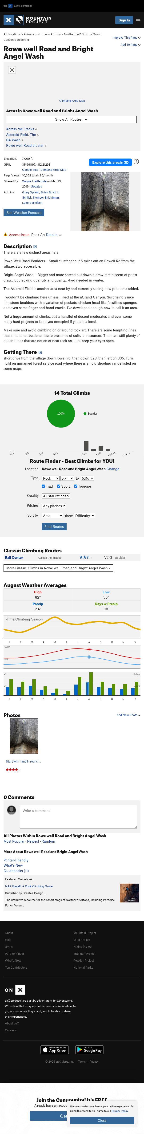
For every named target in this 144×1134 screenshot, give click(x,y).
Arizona (29, 34)
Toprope (82, 486)
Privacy (94, 1061)
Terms (82, 1061)
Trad (47, 486)
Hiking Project (82, 946)
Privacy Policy (120, 1111)
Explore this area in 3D (110, 162)
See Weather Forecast (24, 212)
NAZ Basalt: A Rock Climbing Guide (29, 886)
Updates (36, 186)
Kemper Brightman (46, 197)
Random (48, 841)
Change (113, 469)
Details (53, 235)
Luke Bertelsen (32, 202)
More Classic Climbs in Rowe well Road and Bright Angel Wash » (58, 568)
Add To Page (130, 44)
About (9, 933)
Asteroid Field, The (21, 134)
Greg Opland (30, 192)
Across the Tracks (20, 129)
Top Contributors (16, 967)
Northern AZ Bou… (76, 34)
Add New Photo (128, 715)
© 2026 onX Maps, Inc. (59, 1061)
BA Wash (13, 140)
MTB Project (81, 940)
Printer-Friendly (16, 860)
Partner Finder (14, 953)
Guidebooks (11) (16, 871)
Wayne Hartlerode (34, 181)
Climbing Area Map (72, 100)
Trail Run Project (84, 953)
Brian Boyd (48, 192)
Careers (10, 1030)
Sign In (124, 20)
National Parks (83, 967)
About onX (12, 1023)
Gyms (9, 946)
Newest (33, 841)
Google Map (30, 169)
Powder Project (83, 960)
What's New (13, 865)
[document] (102, 1114)
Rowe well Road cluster (25, 145)
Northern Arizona (49, 34)
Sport (63, 486)
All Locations (12, 34)
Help (8, 940)
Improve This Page (126, 37)
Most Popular (14, 841)
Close (102, 1120)
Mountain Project (84, 933)
